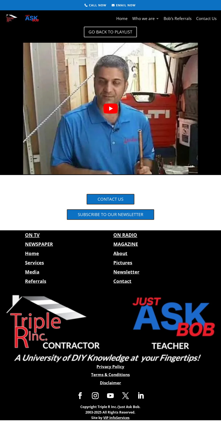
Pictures (122, 262)
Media (32, 271)
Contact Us (206, 18)
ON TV (32, 234)
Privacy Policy (110, 366)
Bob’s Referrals (178, 18)
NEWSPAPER (39, 243)
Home (122, 18)
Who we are (143, 18)
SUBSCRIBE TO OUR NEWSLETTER (110, 214)
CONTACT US (110, 199)
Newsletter (126, 271)
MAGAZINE (125, 243)
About (120, 253)
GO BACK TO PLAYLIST (110, 31)
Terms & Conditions (110, 374)
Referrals (35, 280)
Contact (122, 280)
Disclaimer (110, 382)
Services (34, 262)
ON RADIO (125, 234)
